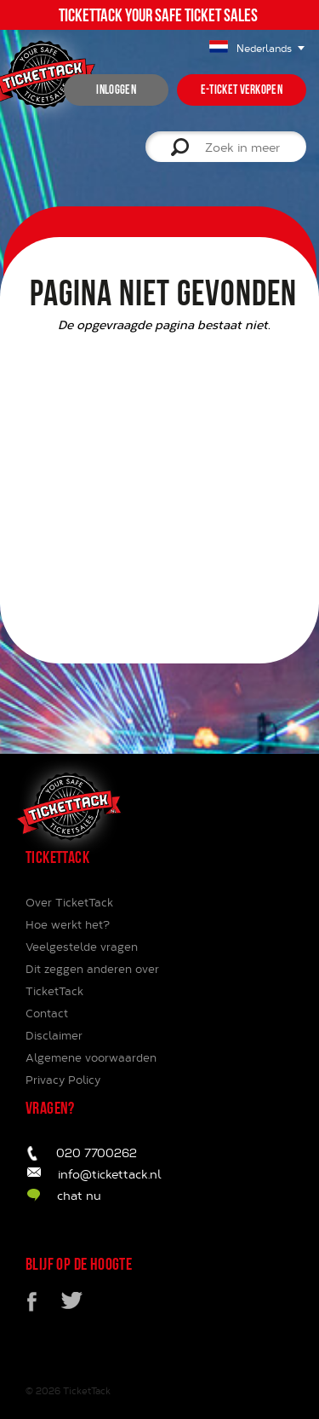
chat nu (79, 1195)
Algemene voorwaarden (91, 1057)
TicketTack (87, 1390)
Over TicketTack (69, 902)
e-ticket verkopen (241, 89)
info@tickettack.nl (110, 1174)
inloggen (115, 89)
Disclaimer (54, 1035)
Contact (47, 1013)
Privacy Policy (63, 1079)
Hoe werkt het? (68, 924)
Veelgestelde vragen (82, 946)
